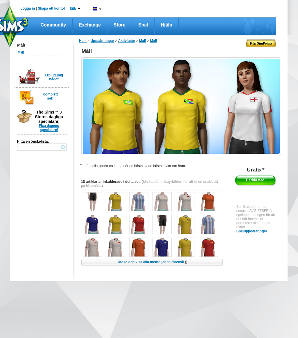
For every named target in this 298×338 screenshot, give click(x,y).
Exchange (90, 24)
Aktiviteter (126, 41)
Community (53, 24)
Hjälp (166, 24)
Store (119, 24)
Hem (83, 41)
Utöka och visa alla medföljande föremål (152, 262)
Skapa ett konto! (51, 8)
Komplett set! (50, 96)
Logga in (27, 8)
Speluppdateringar (251, 231)
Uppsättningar (102, 41)
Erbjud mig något (54, 77)
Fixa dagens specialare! (49, 128)
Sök (73, 9)
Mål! (21, 52)
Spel (143, 24)
